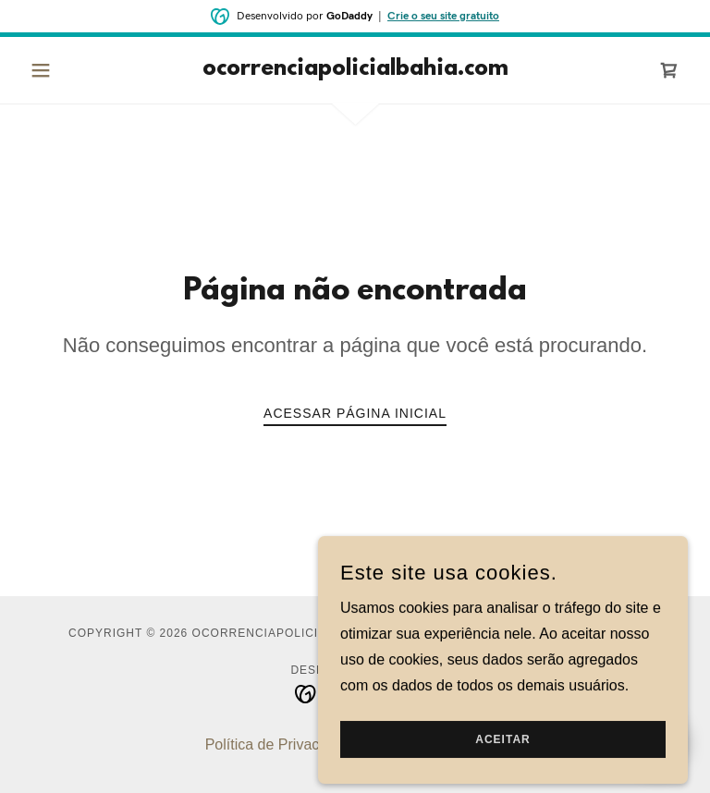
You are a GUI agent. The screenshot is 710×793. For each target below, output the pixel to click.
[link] (355, 70)
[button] (72, 70)
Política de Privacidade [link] (280, 744)
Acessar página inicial (355, 413)
